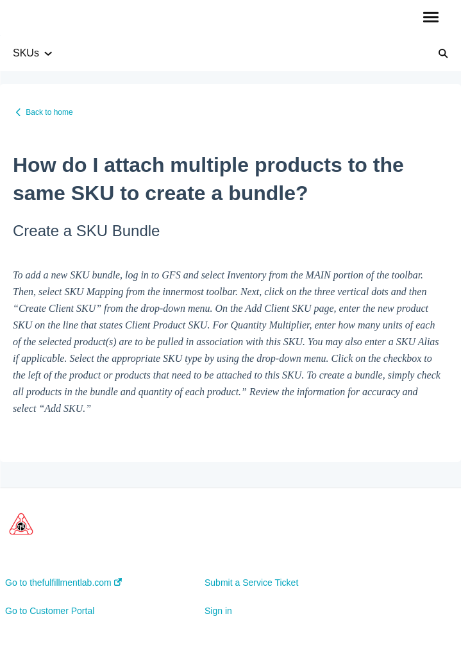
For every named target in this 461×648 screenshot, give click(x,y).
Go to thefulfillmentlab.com (63, 582)
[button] (430, 18)
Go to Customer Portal (49, 611)
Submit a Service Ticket (251, 582)
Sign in (218, 611)
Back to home (49, 112)
